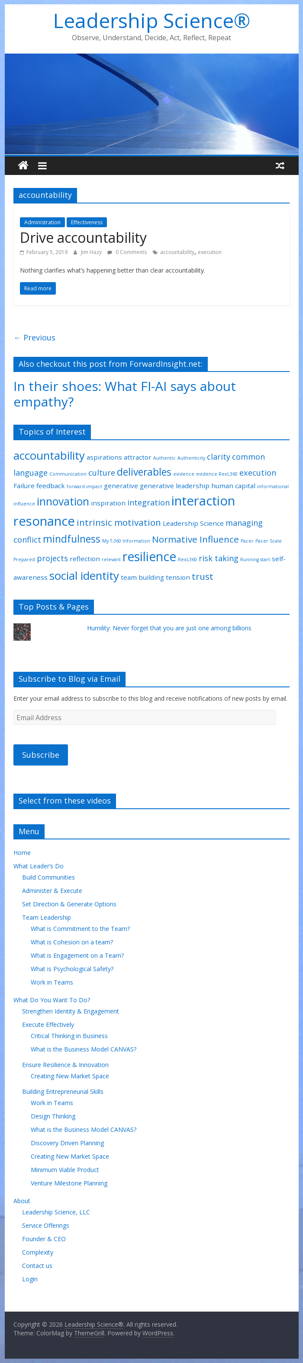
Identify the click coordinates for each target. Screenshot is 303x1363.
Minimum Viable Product (65, 1170)
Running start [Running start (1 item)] (255, 559)
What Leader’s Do (38, 866)
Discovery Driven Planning (67, 1143)
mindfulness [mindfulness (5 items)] (71, 539)
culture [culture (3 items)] (101, 472)
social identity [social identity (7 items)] (84, 575)
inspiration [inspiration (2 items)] (108, 503)
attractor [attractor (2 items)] (138, 457)
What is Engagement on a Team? (77, 955)
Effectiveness (87, 222)
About (21, 1201)
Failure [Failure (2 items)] (24, 485)
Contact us (37, 1265)
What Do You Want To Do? (51, 1000)
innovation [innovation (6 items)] (63, 501)
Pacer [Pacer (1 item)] (247, 541)
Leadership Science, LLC (56, 1212)
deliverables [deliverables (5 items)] (144, 472)
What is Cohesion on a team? (72, 942)
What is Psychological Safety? (72, 969)
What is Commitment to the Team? (80, 929)
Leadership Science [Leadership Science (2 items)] (193, 523)
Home (22, 852)
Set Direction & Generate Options (69, 904)
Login (30, 1279)
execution (210, 252)
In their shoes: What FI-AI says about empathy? (124, 393)
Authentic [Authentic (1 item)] (164, 458)
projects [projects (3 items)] (52, 558)
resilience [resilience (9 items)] (149, 556)
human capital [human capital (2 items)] (233, 485)
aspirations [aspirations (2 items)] (104, 457)
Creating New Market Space (70, 1076)
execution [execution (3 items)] (257, 472)
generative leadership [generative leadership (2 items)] (175, 485)
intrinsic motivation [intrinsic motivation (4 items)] (119, 522)
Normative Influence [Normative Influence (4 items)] (195, 539)
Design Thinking (53, 1116)
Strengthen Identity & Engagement (70, 1011)
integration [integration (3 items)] (148, 502)
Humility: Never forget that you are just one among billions (169, 628)
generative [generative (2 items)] (121, 485)
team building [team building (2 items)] (142, 577)
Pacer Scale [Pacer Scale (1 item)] (268, 541)
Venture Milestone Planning (69, 1183)
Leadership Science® (151, 20)
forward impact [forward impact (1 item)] (84, 486)
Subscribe (40, 755)
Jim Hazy (92, 252)
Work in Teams (52, 982)
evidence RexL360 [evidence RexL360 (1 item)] (217, 474)
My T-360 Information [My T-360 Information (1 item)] (126, 541)
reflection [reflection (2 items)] (85, 558)
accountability (177, 252)
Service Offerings (45, 1225)
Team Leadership (46, 917)
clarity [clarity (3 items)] (218, 456)
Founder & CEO (44, 1239)
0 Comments (127, 252)
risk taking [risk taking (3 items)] (219, 558)
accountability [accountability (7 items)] (49, 455)
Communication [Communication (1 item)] (68, 474)
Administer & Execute (52, 890)
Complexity (37, 1252)
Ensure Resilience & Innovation (65, 1065)
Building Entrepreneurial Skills (62, 1091)
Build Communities (48, 877)
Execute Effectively (48, 1024)
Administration (42, 222)
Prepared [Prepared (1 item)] (24, 559)
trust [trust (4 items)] (202, 576)
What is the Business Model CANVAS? (83, 1049)
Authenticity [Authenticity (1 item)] (191, 458)
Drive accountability (83, 237)
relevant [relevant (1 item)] (111, 559)
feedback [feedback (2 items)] (50, 485)
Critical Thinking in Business (69, 1036)
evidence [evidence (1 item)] (183, 474)
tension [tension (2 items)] (178, 577)
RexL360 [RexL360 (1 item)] (187, 559)
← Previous (34, 337)
